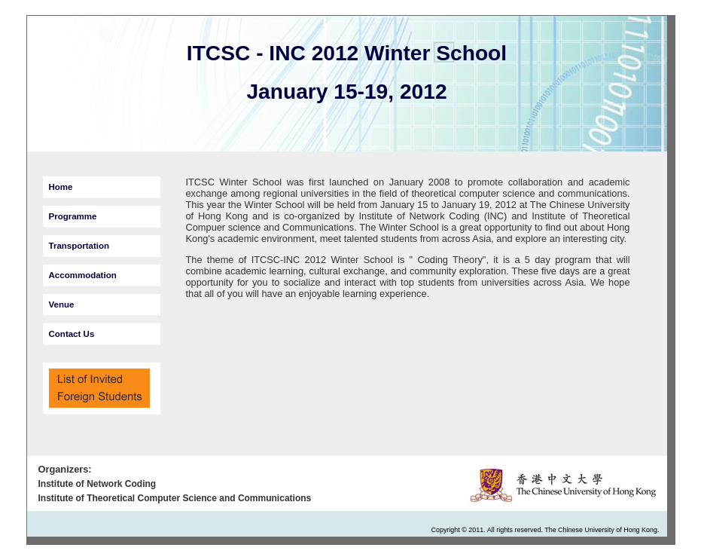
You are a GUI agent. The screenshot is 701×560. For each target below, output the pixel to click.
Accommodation (83, 275)
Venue (62, 304)
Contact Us (72, 333)
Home (61, 186)
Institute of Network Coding (97, 484)
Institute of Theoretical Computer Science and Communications (175, 498)
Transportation (79, 245)
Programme (73, 216)
